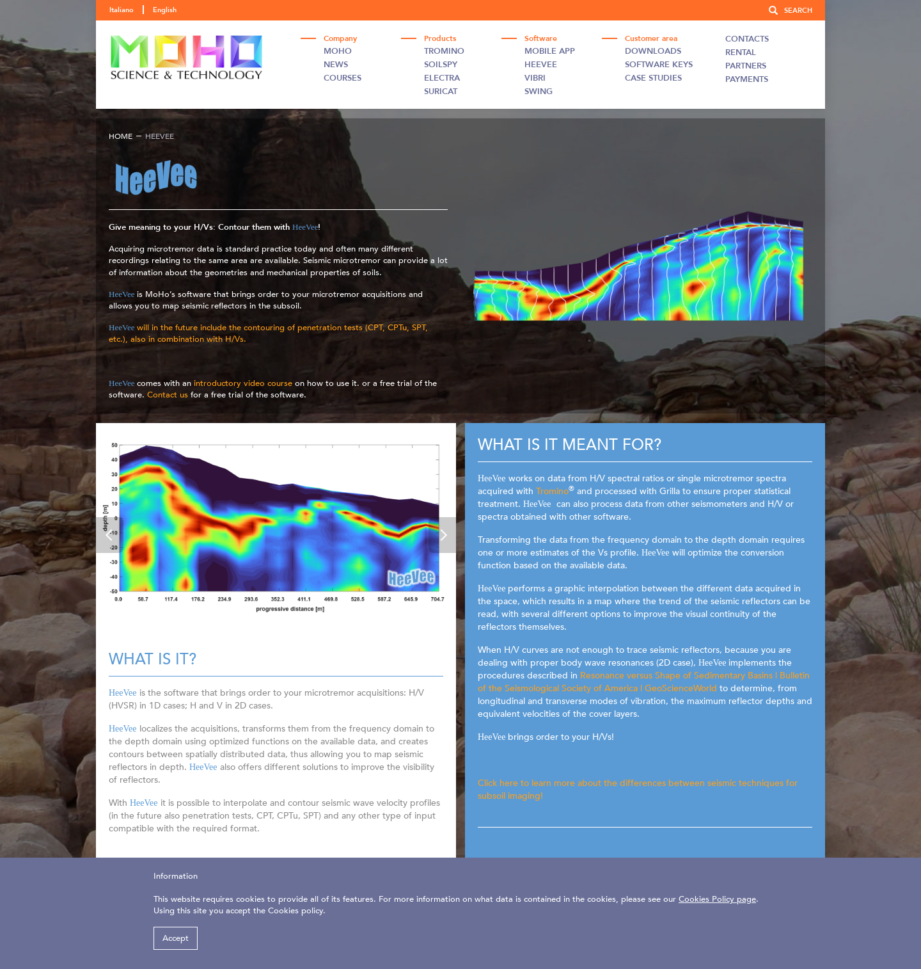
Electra (442, 78)
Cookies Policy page (717, 899)
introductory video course (241, 383)
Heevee (540, 64)
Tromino (444, 51)
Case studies (653, 78)
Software (540, 38)
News (336, 64)
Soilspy (440, 64)
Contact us (169, 395)
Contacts (747, 39)
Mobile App (549, 51)
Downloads (653, 51)
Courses (342, 78)
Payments (746, 79)
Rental (740, 52)
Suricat (440, 91)
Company (340, 38)
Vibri (535, 78)
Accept (175, 938)
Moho (338, 51)
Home (120, 136)
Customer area (651, 38)
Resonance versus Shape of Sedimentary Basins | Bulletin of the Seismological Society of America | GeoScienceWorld (644, 681)
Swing (538, 91)
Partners (745, 66)
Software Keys (659, 64)
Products (440, 38)
